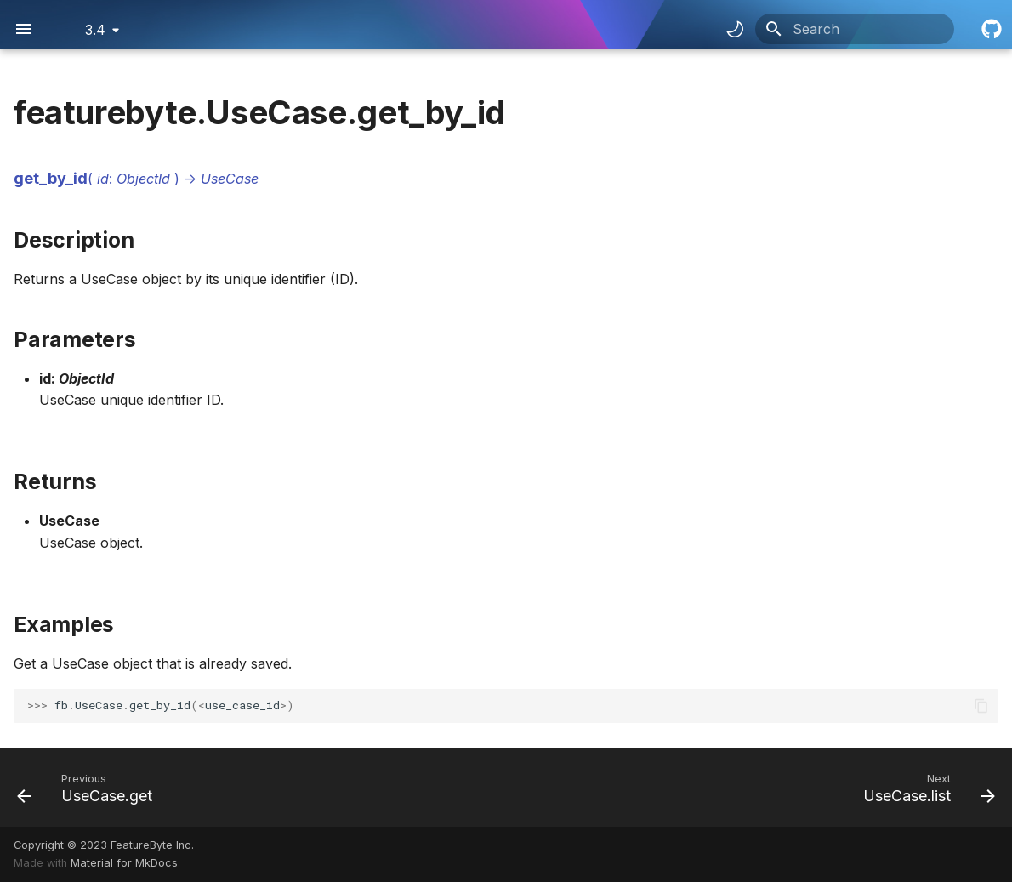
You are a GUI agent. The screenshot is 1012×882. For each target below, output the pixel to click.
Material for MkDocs (124, 862)
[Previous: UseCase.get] (89, 787)
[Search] (854, 29)
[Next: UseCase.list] (924, 787)
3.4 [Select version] (95, 29)
